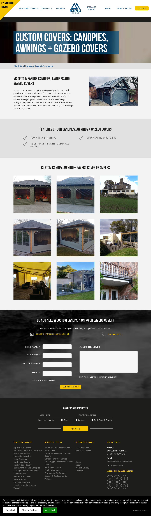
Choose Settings (30, 510)
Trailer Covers (19, 473)
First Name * (32, 346)
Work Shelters (19, 479)
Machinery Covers (21, 462)
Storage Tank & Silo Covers (25, 470)
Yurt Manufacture (21, 482)
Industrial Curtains (22, 456)
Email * (36, 372)
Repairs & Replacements (24, 485)
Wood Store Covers (22, 476)
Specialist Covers (83, 450)
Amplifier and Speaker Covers (58, 447)
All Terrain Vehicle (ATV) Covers (27, 450)
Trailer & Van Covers (54, 470)
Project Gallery (82, 468)
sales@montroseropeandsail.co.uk (52, 333)
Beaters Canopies (21, 453)
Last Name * (33, 354)
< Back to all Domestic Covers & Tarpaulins (33, 66)
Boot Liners (50, 450)
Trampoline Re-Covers (55, 473)
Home (78, 462)
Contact (79, 470)
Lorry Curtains (20, 459)
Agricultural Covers (22, 447)
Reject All (10, 510)
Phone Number (31, 363)
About (78, 465)
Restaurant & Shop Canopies (26, 468)
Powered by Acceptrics (140, 510)
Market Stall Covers (22, 465)
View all (16, 488)
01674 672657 (114, 334)
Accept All (50, 510)
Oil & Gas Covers (83, 447)
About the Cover (90, 346)
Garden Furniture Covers (56, 459)
